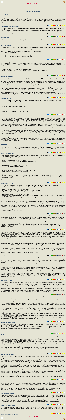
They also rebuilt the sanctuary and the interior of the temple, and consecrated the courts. (36, 305)
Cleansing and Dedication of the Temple (9, 294)
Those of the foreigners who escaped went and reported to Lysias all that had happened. (16, 282)
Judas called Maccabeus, (10, 101)
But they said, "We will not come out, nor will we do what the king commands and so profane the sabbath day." (20, 134)
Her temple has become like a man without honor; (9, 105)
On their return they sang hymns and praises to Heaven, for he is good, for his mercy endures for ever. (47, 275)
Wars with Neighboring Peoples (8, 322)
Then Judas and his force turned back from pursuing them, (11, 270)
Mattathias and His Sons (6, 98)
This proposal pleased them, (14, 31)
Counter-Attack (4, 144)
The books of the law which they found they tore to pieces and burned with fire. (41, 88)
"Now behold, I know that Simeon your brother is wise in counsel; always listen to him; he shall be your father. (20, 175)
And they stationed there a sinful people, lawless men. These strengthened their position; (19, 65)
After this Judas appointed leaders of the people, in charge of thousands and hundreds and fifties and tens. (19, 248)
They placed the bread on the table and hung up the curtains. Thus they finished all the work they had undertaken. (21, 308)
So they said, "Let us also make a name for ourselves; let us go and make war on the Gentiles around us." (38, 396)
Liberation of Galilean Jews (7, 334)
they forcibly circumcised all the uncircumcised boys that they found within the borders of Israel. (35, 148)
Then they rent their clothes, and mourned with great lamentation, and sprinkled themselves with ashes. (30, 299)
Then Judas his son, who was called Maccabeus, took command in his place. (14, 185)
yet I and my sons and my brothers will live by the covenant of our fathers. (46, 121)
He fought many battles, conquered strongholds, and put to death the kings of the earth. (24, 18)
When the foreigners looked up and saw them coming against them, (13, 267)
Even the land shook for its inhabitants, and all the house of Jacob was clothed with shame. (16, 56)
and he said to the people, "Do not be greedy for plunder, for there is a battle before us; (37, 270)
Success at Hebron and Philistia (8, 405)
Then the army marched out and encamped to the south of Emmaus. (46, 249)
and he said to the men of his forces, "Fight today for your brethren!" (18, 364)
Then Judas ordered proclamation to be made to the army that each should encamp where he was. (26, 385)
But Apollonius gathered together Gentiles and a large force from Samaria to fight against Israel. (18, 195)
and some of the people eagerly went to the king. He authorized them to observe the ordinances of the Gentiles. (39, 31)
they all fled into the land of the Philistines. (40, 274)
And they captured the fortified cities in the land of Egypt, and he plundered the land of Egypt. (16, 41)
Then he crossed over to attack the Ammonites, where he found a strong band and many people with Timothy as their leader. (22, 329)
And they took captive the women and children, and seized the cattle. (20, 64)
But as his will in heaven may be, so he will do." (30, 252)
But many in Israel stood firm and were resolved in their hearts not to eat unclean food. (16, 93)
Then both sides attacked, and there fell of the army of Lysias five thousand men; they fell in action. (18, 290)
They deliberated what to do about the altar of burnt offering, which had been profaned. (16, 303)
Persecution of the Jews (6, 45)
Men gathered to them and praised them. (52, 401)
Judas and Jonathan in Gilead (7, 354)
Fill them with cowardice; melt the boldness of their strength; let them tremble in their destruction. (40, 288)
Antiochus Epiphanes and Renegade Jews (10, 26)
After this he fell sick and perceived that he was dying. (10, 20)
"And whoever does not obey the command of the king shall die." (43, 83)
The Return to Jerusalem (6, 380)
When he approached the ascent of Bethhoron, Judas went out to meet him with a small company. (39, 201)
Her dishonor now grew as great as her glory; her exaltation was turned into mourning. (15, 73)
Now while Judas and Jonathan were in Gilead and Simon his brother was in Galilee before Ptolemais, (19, 395)
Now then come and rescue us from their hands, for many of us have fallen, (25, 339)
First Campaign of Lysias (6, 280)
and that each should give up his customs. (34, 78)
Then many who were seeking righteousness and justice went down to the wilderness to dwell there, (18, 130)
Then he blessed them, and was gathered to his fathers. (11, 178)
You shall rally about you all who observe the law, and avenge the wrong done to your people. (40, 176)
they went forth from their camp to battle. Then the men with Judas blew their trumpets (40, 267)
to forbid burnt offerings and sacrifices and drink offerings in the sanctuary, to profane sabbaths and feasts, (29, 81)
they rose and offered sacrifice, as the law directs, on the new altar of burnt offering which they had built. (40, 309)
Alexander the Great (5, 14)
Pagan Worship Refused (6, 115)
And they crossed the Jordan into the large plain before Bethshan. (19, 388)
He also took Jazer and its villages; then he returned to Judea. (22, 331)
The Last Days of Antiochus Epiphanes (9, 414)
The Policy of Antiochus (6, 213)
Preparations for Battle (6, 230)
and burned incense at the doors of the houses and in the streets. (15, 88)
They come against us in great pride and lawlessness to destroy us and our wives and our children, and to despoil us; (32, 205)
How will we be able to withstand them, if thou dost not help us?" (26, 247)
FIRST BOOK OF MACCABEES (33, 11)
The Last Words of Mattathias (7, 153)
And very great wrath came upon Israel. (8, 94)
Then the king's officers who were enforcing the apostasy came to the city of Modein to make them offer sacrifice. (20, 117)
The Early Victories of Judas (7, 183)
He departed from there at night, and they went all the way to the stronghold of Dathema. (19, 361)
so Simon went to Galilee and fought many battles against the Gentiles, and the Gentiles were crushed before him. (21, 348)
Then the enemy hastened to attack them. (47, 134)
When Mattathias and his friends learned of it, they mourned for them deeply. (14, 138)
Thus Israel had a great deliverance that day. (8, 276)
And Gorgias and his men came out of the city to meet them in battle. (40, 397)
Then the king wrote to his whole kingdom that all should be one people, (14, 78)
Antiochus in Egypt (5, 37)
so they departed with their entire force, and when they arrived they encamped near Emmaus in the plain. (44, 233)
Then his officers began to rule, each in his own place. (35, 21)
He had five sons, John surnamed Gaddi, (54, 100)
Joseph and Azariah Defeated (7, 393)
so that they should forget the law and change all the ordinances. (20, 83)
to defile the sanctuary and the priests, (55, 81)
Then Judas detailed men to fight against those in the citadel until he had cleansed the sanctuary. (18, 301)
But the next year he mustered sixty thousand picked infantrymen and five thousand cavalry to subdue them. (20, 284)
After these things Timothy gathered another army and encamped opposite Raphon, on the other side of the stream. (21, 368)
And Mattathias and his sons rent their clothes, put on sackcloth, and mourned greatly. (15, 111)
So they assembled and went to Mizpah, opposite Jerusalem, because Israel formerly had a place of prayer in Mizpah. (21, 242)
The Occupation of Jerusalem (7, 59)
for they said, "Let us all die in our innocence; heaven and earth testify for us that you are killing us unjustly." (38, 136)
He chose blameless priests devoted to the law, (43, 301)
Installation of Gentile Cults (7, 76)
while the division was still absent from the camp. (51, 259)
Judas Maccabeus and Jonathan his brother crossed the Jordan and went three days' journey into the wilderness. (21, 356)
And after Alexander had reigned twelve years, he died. (16, 21)
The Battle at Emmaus (5, 255)
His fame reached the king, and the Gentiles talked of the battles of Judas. (13, 210)
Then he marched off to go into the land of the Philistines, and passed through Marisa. (19, 408)
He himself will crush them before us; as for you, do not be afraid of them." (14, 206)
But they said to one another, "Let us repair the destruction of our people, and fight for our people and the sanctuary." (31, 237)
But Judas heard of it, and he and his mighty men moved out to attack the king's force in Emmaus (25, 259)
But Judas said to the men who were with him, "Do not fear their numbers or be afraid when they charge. (19, 263)
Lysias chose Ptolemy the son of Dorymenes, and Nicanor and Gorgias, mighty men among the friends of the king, (21, 232)
